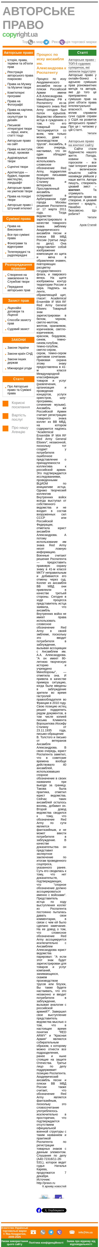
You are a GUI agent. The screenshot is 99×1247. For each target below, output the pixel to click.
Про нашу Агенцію (20, 430)
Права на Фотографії (15, 102)
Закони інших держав (17, 360)
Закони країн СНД (20, 353)
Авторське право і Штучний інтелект (20, 206)
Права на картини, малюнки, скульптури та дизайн (20, 115)
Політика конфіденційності (46, 1242)
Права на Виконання (15, 227)
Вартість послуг (19, 417)
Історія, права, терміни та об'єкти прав (20, 63)
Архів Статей (88, 225)
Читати (91, 133)
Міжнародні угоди (20, 368)
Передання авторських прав (19, 288)
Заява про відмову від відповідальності (81, 1243)
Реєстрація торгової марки (74, 42)
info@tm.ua (85, 1232)
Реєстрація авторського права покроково (20, 75)
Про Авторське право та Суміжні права (19, 390)
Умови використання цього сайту (14, 1243)
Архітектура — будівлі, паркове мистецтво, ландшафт (19, 177)
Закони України (18, 347)
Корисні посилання (21, 405)
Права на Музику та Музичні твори (19, 85)
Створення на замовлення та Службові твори (18, 278)
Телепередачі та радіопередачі (19, 253)
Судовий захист (18, 329)
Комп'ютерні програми (16, 94)
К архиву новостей (54, 1186)
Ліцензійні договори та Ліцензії (16, 311)
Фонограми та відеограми (17, 245)
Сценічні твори (18, 166)
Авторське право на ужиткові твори (20, 189)
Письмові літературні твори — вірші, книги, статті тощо (20, 130)
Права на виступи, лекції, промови (20, 150)
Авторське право (39, 18)
